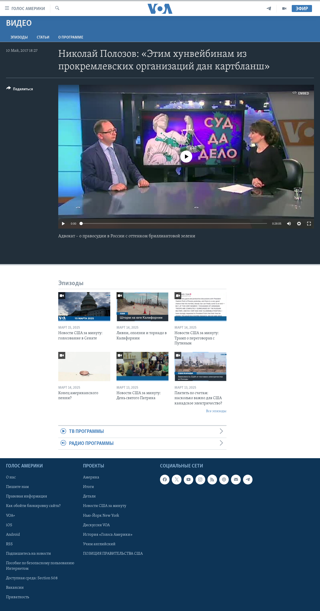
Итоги (88, 487)
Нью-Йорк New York (101, 516)
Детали (89, 497)
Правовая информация (26, 497)
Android (13, 535)
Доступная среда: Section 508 (32, 578)
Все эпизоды (216, 411)
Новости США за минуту (104, 506)
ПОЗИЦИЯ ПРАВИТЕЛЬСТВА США (113, 554)
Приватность (17, 597)
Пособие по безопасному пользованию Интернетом (40, 566)
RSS (9, 544)
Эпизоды (19, 38)
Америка (91, 477)
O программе (70, 38)
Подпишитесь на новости (28, 554)
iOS (9, 525)
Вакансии (15, 588)
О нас (11, 477)
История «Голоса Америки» (107, 535)
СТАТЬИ (43, 38)
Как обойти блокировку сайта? (33, 506)
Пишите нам (17, 487)
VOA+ (10, 516)
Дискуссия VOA (96, 525)
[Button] (19, 90)
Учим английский (99, 544)
